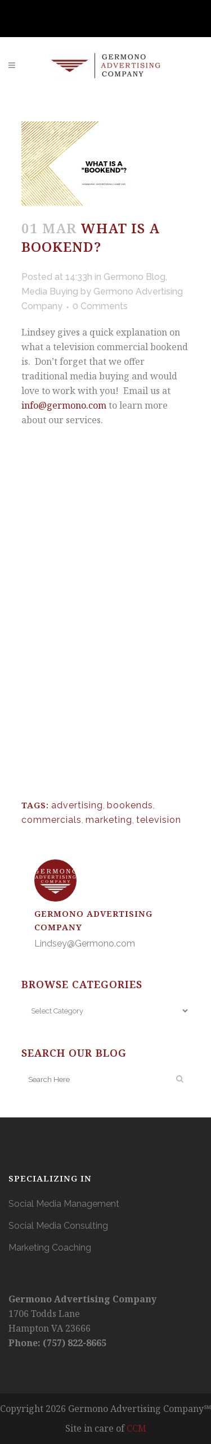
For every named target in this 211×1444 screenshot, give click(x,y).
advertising (77, 805)
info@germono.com (63, 405)
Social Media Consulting (58, 1225)
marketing (109, 819)
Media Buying (49, 291)
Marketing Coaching (49, 1247)
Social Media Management (63, 1203)
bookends (130, 805)
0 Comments (100, 306)
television (158, 819)
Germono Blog (134, 276)
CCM (136, 1428)
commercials (51, 819)
